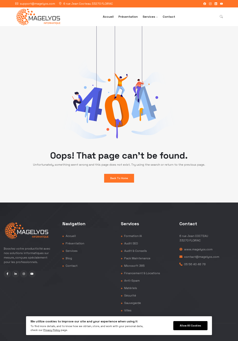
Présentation (128, 17)
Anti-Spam (130, 281)
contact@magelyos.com (199, 257)
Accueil (108, 17)
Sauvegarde (131, 303)
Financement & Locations (140, 273)
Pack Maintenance (135, 258)
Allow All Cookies (190, 325)
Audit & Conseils (134, 251)
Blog (67, 258)
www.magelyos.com (196, 249)
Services (149, 17)
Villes (126, 310)
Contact (169, 17)
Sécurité (128, 295)
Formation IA (131, 236)
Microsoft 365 (133, 266)
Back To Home (119, 178)
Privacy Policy (51, 330)
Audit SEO (129, 243)
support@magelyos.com (37, 4)
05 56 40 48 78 (192, 264)
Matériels (129, 288)
